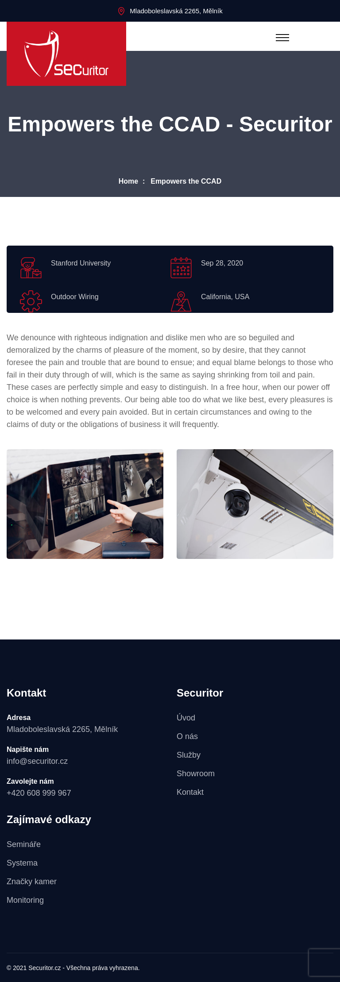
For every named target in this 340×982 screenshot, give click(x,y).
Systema (22, 863)
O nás (187, 736)
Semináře (24, 844)
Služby (189, 755)
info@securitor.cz (37, 761)
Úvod (186, 717)
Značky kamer (32, 881)
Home (128, 181)
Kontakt (190, 792)
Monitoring (25, 900)
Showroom (196, 773)
